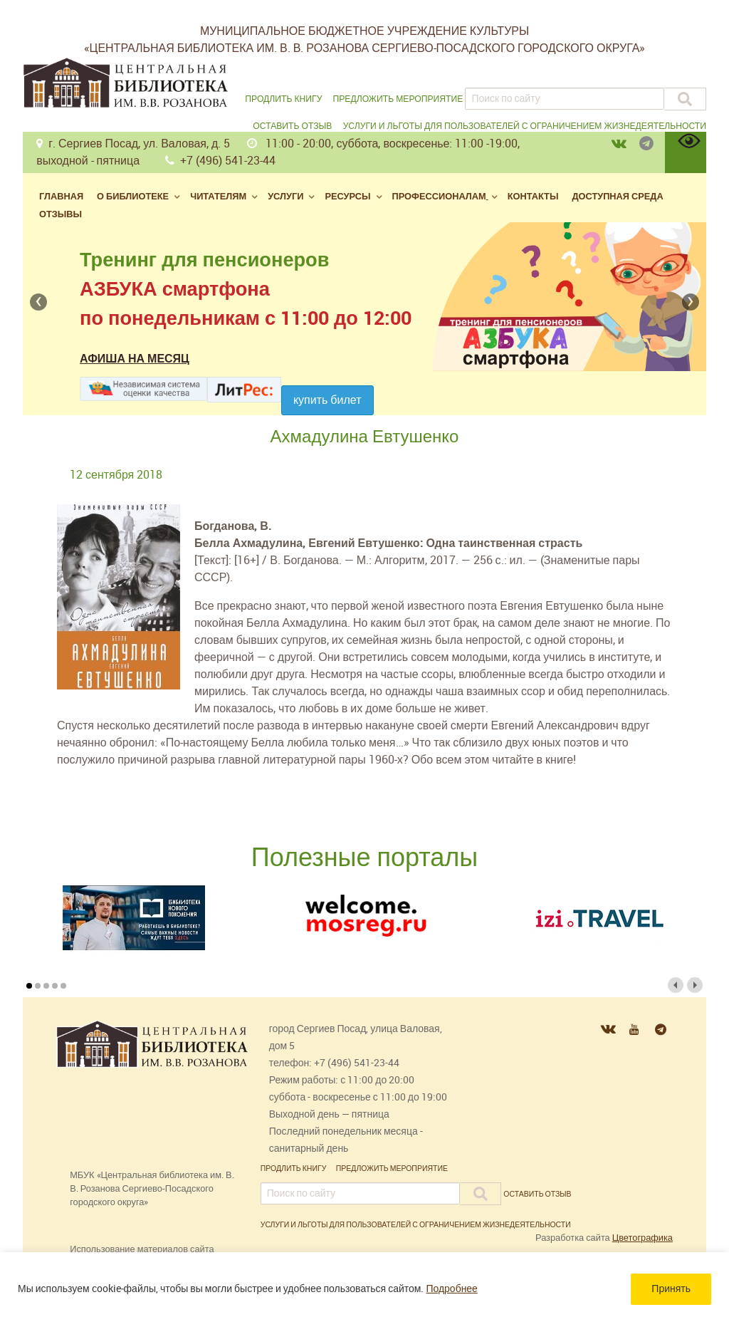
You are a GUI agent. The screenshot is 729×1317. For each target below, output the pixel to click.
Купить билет (327, 400)
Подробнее (452, 1289)
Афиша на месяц (134, 358)
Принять (671, 1289)
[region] (364, 1284)
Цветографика (642, 1237)
